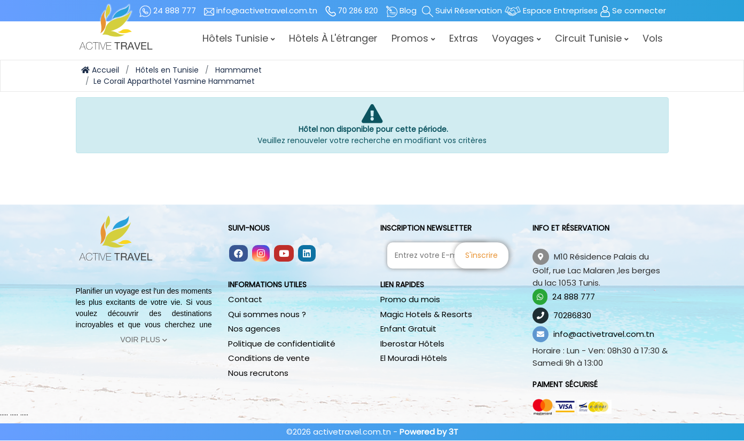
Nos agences (254, 328)
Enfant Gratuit (408, 328)
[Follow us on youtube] (284, 254)
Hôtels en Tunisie (167, 70)
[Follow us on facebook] (238, 254)
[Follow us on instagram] (261, 254)
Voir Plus (143, 339)
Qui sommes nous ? (267, 314)
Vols (653, 38)
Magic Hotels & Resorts (426, 314)
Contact (245, 299)
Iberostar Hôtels (412, 343)
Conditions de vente (269, 358)
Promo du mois (410, 299)
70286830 (572, 315)
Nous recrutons (258, 373)
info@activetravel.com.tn (603, 334)
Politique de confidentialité (281, 343)
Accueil (100, 70)
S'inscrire (482, 255)
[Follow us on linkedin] (307, 254)
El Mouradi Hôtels (413, 358)
